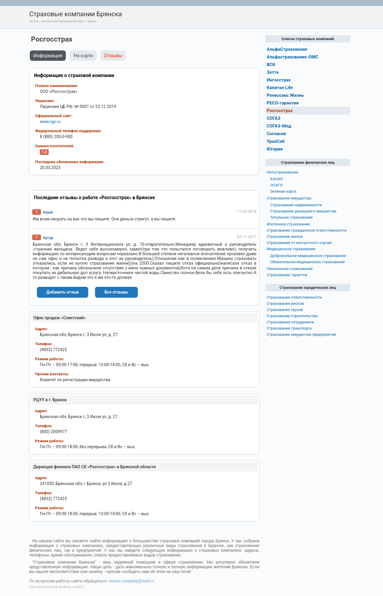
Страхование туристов (287, 275)
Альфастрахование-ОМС (292, 57)
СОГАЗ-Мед (279, 126)
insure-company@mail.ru (131, 581)
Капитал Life (280, 87)
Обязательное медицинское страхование (307, 262)
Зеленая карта (283, 191)
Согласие (276, 133)
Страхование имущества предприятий (301, 334)
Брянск (92, 21)
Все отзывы (116, 292)
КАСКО (276, 179)
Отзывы (113, 55)
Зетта (273, 72)
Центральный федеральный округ (63, 21)
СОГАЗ (273, 118)
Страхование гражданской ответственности (306, 230)
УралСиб (276, 141)
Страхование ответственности (294, 297)
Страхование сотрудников (290, 322)
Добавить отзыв (62, 292)
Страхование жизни (285, 236)
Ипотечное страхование (288, 224)
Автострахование (282, 172)
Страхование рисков (285, 303)
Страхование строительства (292, 316)
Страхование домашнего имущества (303, 211)
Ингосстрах (279, 80)
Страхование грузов (285, 309)
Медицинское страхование (291, 249)
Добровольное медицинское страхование (308, 255)
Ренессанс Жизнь (285, 95)
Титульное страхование (291, 217)
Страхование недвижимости (296, 205)
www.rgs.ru (50, 121)
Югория (275, 149)
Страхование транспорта (289, 328)
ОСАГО (276, 185)
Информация (47, 55)
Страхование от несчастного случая (299, 242)
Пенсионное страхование (289, 268)
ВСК (271, 64)
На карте (83, 55)
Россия (34, 21)
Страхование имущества (289, 198)
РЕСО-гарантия (283, 103)
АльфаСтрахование (287, 49)
